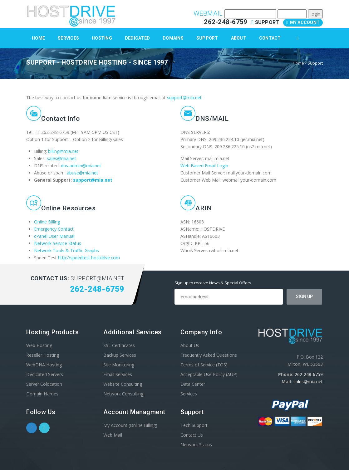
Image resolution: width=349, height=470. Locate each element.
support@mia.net (184, 97)
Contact (270, 38)
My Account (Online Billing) (130, 425)
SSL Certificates (119, 345)
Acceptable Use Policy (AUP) (209, 374)
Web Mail (112, 435)
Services (68, 38)
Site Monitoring (118, 365)
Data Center (192, 384)
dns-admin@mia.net (81, 166)
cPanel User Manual (54, 236)
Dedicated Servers (44, 374)
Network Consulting (123, 394)
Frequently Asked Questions (208, 355)
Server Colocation (44, 384)
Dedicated (137, 38)
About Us (189, 345)
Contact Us (191, 435)
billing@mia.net (63, 151)
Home (38, 38)
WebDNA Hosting (44, 365)
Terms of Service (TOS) (204, 365)
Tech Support (194, 425)
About (238, 38)
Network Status (196, 445)
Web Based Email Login (204, 166)
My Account (303, 22)
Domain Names (42, 394)
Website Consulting (122, 384)
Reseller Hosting (42, 355)
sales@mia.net (61, 158)
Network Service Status (57, 243)
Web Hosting (39, 345)
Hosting (102, 38)
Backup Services (119, 355)
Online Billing (47, 222)
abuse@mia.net (82, 173)
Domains (173, 38)
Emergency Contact (54, 229)
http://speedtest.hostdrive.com (89, 258)
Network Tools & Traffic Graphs (66, 250)
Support (266, 22)
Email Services (117, 374)
